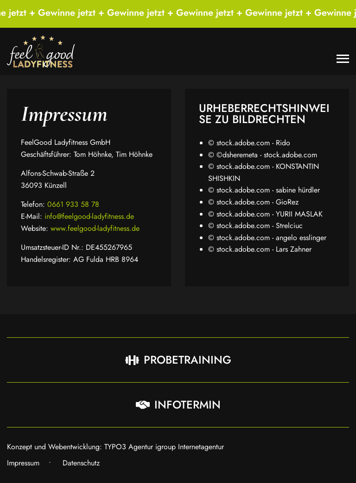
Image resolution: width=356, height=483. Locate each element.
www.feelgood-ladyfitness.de (95, 228)
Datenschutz (81, 463)
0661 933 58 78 (73, 204)
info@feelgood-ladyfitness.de (89, 216)
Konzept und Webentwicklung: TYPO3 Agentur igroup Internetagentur (115, 446)
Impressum (23, 463)
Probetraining (178, 360)
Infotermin (178, 404)
